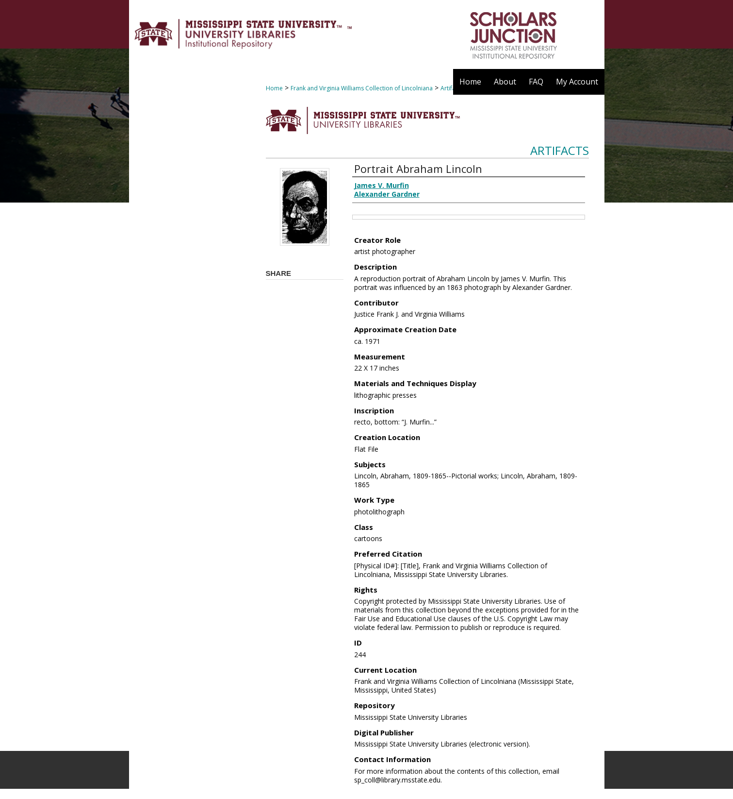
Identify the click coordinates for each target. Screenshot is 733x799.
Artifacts (559, 150)
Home (274, 88)
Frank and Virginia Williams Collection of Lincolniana (362, 88)
